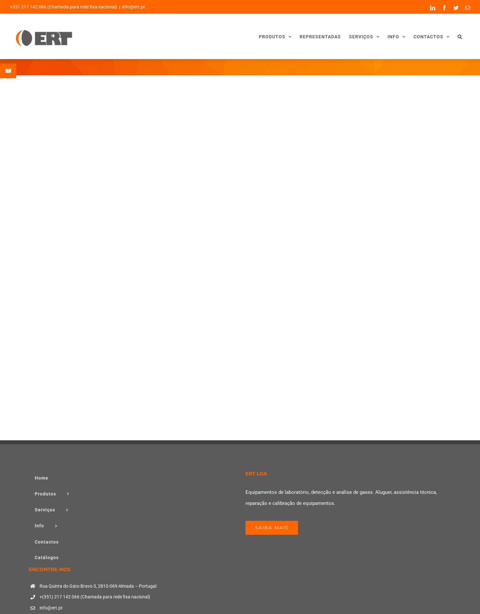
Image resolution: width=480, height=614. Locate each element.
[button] (460, 36)
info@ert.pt (133, 6)
